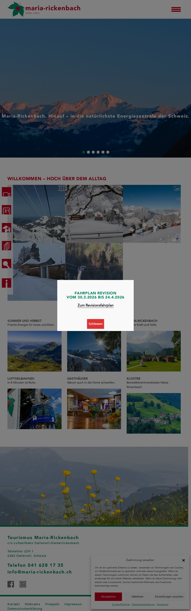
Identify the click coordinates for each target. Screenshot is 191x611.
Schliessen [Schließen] (96, 324)
